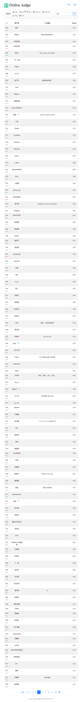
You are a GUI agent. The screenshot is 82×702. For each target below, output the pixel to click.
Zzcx (16, 176)
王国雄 (17, 549)
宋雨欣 (17, 597)
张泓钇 (17, 529)
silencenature (16, 494)
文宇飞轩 (17, 350)
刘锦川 (17, 295)
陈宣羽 (17, 435)
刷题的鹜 (17, 101)
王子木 (17, 396)
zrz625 (16, 645)
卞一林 (17, 563)
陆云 (16, 28)
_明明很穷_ (16, 657)
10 (55, 692)
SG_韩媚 (17, 627)
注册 (74, 4)
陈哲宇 (17, 474)
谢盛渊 (17, 448)
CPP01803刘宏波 (17, 650)
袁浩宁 (17, 34)
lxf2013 (16, 309)
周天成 (17, 330)
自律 (16, 501)
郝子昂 (17, 80)
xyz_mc (16, 403)
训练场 (22, 12)
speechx (17, 261)
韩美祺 (17, 302)
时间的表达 (16, 197)
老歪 (16, 115)
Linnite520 (16, 254)
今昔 (16, 121)
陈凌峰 (17, 229)
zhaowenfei (17, 634)
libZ (16, 275)
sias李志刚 (16, 453)
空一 (16, 664)
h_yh (16, 282)
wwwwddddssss (16, 108)
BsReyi (16, 389)
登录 (68, 4)
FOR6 (17, 609)
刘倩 (16, 460)
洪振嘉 (17, 467)
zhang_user (16, 190)
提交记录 (37, 12)
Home (17, 156)
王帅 (16, 323)
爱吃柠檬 (17, 604)
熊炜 (16, 670)
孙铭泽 (17, 336)
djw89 (17, 570)
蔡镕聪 (17, 481)
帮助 (21, 16)
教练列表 (46, 12)
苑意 (16, 487)
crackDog (17, 135)
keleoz (17, 236)
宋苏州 (17, 556)
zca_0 (17, 73)
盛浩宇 (17, 240)
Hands (17, 128)
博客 (15, 16)
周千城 (17, 204)
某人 (16, 288)
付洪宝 (17, 375)
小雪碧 (17, 183)
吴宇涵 (17, 508)
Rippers (16, 94)
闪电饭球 (17, 41)
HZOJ (8, 14)
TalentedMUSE (17, 169)
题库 (29, 12)
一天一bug (16, 60)
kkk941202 (17, 215)
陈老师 (17, 247)
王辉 (16, 268)
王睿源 (17, 414)
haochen (17, 142)
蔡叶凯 (17, 590)
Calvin (17, 357)
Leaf (16, 87)
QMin (17, 53)
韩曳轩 (17, 620)
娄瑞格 (17, 613)
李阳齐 (17, 515)
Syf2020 (17, 583)
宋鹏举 (17, 677)
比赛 (15, 12)
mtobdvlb (16, 46)
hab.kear (17, 149)
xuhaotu (17, 407)
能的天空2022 (16, 522)
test (16, 428)
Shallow (16, 316)
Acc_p (17, 382)
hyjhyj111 (16, 364)
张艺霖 (17, 421)
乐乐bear (17, 211)
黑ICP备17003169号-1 (45, 699)
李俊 (16, 442)
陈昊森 (17, 684)
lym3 (16, 535)
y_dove (16, 163)
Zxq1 (17, 343)
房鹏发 (17, 638)
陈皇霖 (17, 222)
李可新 (17, 577)
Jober (17, 371)
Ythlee (17, 67)
